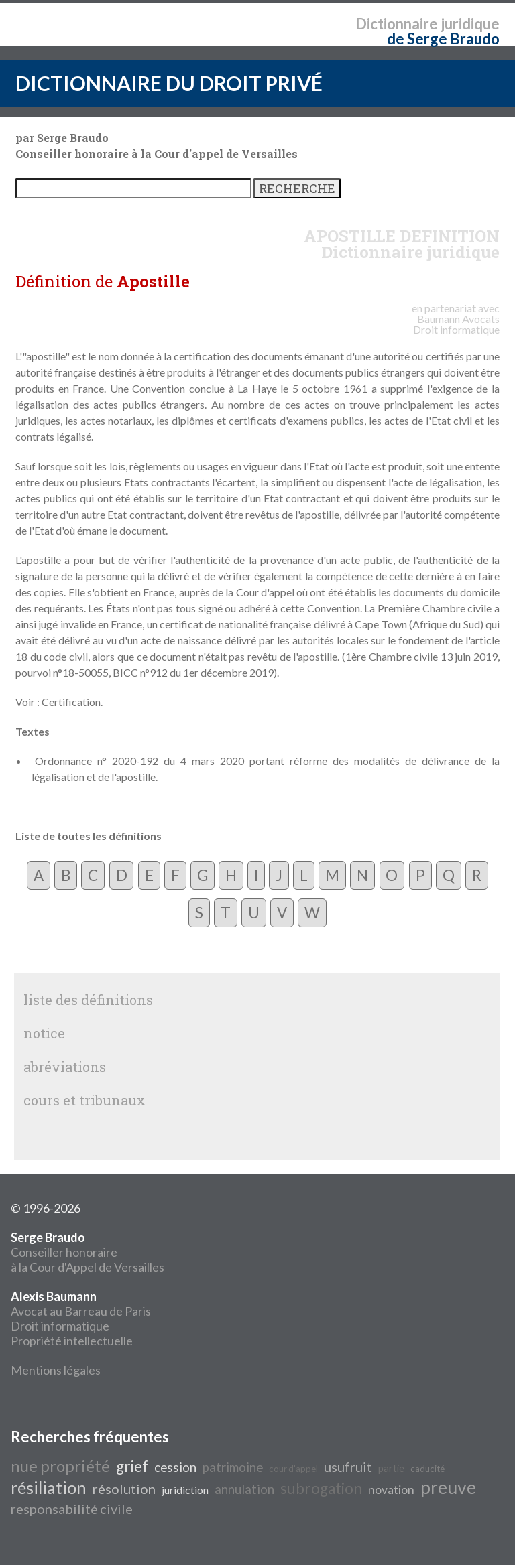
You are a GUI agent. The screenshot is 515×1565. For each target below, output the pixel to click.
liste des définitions (88, 999)
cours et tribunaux (84, 1100)
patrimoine (233, 1467)
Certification (71, 701)
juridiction (185, 1489)
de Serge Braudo (443, 38)
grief (132, 1466)
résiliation (49, 1487)
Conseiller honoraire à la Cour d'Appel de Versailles (87, 1252)
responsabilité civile (72, 1509)
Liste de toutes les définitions (88, 835)
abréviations (64, 1066)
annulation (244, 1489)
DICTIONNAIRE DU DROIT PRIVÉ (169, 83)
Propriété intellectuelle (72, 1340)
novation (391, 1490)
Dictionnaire (396, 24)
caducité (427, 1468)
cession (175, 1467)
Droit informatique (60, 1325)
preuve (448, 1487)
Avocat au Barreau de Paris (81, 1311)
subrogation (321, 1488)
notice (44, 1033)
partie (391, 1468)
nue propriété (60, 1465)
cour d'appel (293, 1468)
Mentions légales (56, 1370)
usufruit (348, 1466)
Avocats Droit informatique (456, 324)
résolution (124, 1489)
